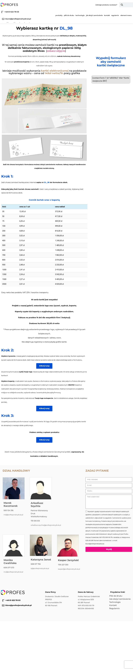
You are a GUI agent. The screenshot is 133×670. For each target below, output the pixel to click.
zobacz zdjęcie (56, 50)
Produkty (59, 15)
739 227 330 (63, 565)
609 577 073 (9, 567)
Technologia (80, 15)
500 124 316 (8, 510)
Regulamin (115, 15)
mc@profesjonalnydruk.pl (13, 572)
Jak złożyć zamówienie (94, 15)
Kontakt (107, 15)
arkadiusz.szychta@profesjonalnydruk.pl (46, 525)
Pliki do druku (69, 15)
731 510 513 (35, 521)
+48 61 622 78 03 (11, 12)
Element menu (126, 15)
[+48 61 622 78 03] (2, 12)
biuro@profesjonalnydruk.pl (18, 19)
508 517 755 (36, 564)
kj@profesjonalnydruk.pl (40, 568)
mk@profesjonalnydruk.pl (13, 515)
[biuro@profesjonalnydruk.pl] (3, 19)
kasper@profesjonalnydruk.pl (69, 569)
